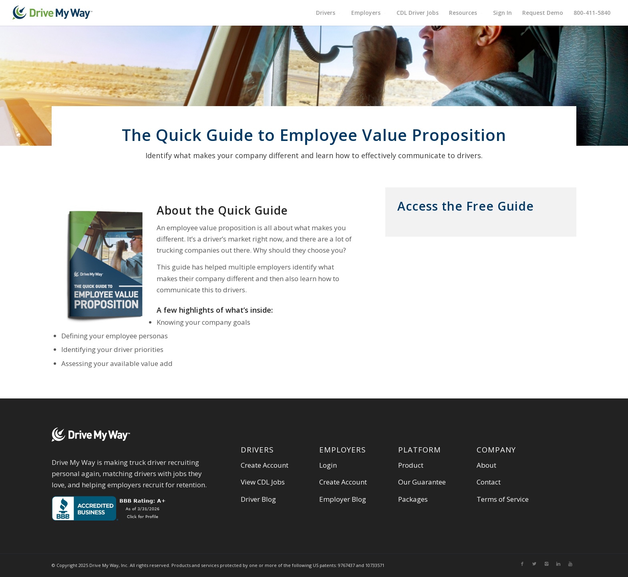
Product (410, 465)
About (486, 465)
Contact (489, 482)
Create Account (264, 465)
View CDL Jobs (263, 482)
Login (328, 465)
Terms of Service (503, 499)
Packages (413, 499)
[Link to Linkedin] (558, 564)
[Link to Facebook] (522, 564)
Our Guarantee (422, 482)
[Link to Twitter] (534, 564)
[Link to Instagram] (546, 564)
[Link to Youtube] (570, 564)
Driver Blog (258, 499)
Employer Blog (342, 499)
